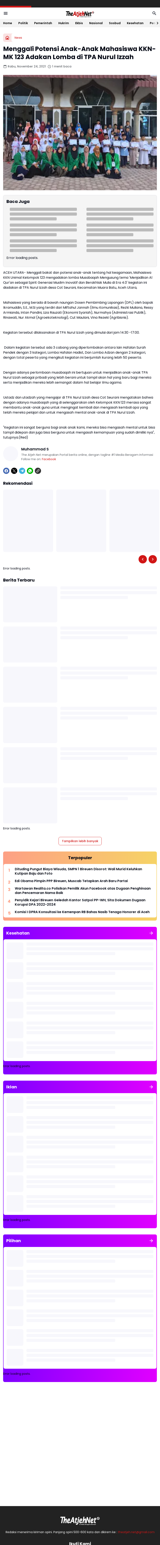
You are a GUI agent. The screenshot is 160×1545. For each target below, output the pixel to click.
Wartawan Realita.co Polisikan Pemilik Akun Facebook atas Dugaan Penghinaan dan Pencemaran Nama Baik (83, 890)
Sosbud (115, 23)
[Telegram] (22, 471)
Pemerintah (43, 23)
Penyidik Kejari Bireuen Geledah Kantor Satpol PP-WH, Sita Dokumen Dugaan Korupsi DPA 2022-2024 (80, 902)
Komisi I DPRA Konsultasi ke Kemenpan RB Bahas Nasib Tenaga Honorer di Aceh (82, 912)
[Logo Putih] (80, 1519)
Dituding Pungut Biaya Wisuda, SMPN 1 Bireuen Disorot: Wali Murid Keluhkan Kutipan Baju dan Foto (78, 871)
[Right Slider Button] (156, 23)
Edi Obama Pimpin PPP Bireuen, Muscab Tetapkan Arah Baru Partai (71, 881)
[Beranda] (7, 38)
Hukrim (63, 23)
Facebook (49, 459)
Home (7, 23)
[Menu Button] (5, 13)
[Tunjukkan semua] (151, 933)
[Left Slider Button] (143, 559)
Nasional (96, 23)
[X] (14, 471)
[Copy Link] (38, 471)
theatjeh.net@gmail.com (136, 1532)
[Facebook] (6, 471)
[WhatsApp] (30, 471)
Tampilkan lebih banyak (80, 841)
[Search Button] (154, 13)
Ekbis (79, 23)
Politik (23, 23)
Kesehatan (135, 23)
